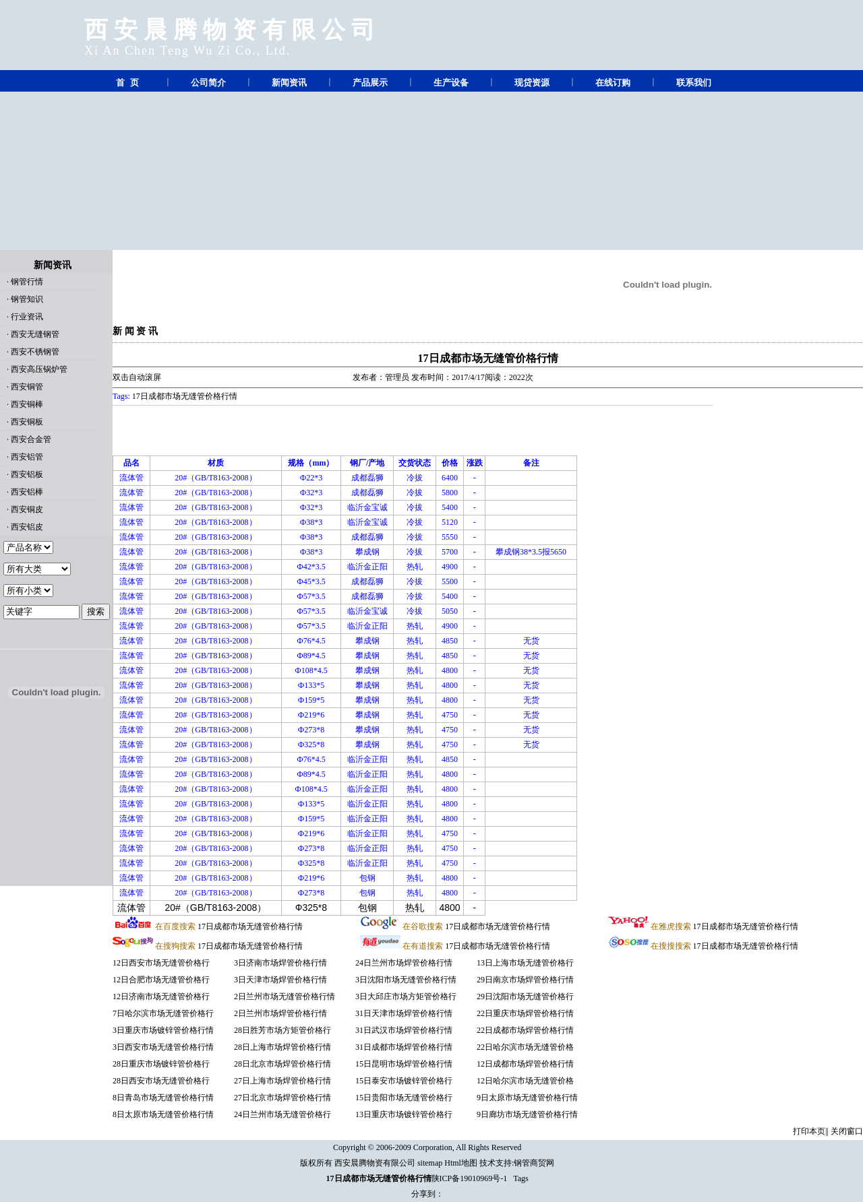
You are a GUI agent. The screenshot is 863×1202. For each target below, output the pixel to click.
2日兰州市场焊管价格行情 (280, 1013)
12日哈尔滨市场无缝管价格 (525, 1080)
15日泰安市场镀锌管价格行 (403, 1080)
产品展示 (370, 82)
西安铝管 (27, 457)
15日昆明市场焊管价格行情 (403, 1064)
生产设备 (451, 82)
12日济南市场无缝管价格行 (161, 996)
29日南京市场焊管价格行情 (525, 979)
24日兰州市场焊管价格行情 (403, 963)
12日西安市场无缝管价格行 (161, 963)
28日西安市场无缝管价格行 (161, 1080)
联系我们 (693, 82)
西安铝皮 (27, 527)
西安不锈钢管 (35, 351)
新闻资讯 (289, 82)
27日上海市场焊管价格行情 (282, 1080)
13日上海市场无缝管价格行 (525, 963)
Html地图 (460, 1163)
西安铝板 (27, 474)
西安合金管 (31, 439)
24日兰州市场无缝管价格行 (282, 1114)
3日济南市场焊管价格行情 (280, 963)
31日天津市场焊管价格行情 (403, 1013)
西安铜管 (27, 386)
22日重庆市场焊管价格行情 (525, 1013)
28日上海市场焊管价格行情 (282, 1047)
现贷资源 (531, 82)
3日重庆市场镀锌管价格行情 (163, 1030)
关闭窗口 (847, 1131)
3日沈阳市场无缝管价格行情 (405, 979)
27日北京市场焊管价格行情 (282, 1097)
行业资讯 (27, 316)
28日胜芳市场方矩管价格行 (282, 1030)
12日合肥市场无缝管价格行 (161, 979)
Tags (521, 1178)
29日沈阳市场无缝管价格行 (525, 996)
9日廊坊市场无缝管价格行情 (527, 1114)
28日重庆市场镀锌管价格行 (161, 1064)
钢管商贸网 (534, 1163)
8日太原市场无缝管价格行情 (163, 1114)
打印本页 (809, 1131)
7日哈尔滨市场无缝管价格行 (163, 1013)
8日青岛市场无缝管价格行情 (163, 1097)
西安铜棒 (27, 404)
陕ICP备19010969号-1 (470, 1178)
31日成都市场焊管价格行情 (403, 1047)
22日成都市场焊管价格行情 (525, 1030)
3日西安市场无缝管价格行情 (163, 1047)
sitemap (429, 1163)
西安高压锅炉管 (39, 369)
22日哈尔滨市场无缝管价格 (525, 1047)
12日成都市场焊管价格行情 (525, 1064)
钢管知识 (27, 299)
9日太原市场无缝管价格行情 (527, 1097)
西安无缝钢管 (35, 334)
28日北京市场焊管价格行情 (282, 1064)
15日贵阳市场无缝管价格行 (403, 1097)
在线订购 (612, 82)
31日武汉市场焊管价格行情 (403, 1030)
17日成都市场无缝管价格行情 (488, 358)
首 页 (127, 82)
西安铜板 (27, 421)
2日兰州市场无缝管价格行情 (284, 996)
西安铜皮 (27, 509)
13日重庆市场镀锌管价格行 (403, 1114)
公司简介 (208, 82)
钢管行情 (27, 281)
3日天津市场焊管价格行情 (280, 979)
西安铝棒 (27, 492)
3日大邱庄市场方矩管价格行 (405, 996)
